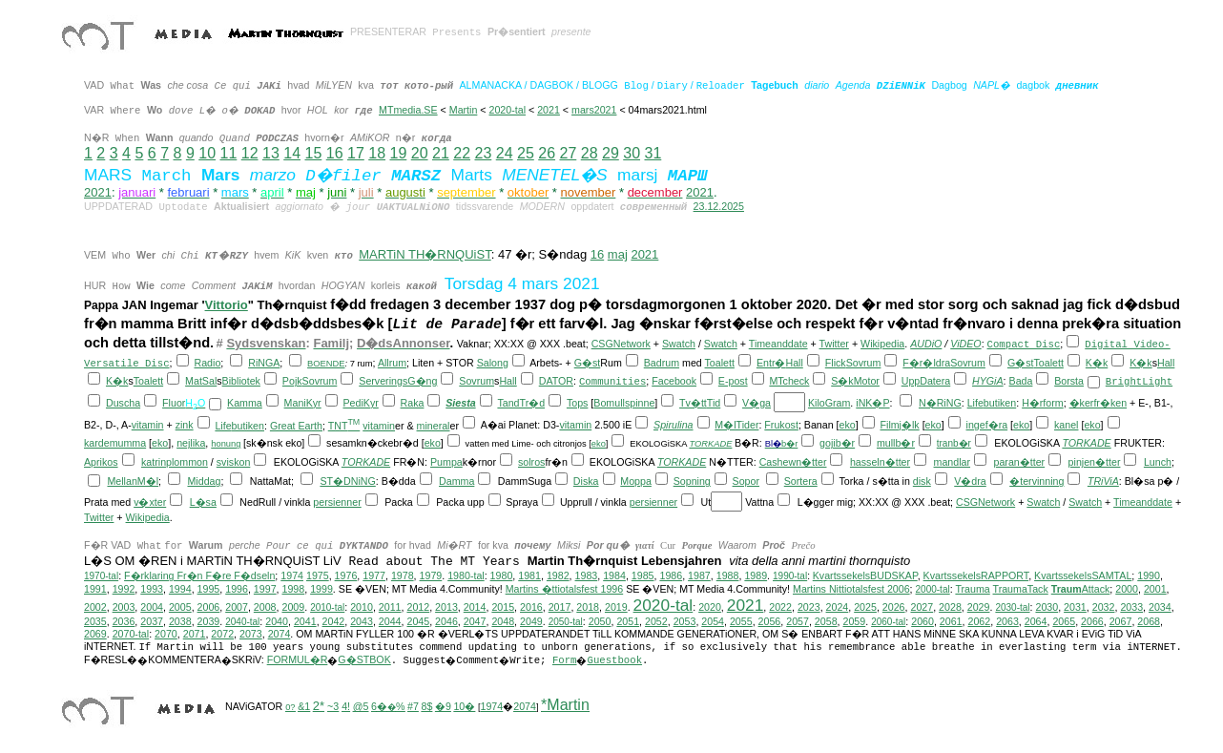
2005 (180, 607)
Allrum (392, 362)
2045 (417, 621)
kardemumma (115, 443)
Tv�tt (693, 402)
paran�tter (1019, 462)
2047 (475, 621)
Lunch (1157, 462)
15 (312, 153)
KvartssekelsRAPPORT (976, 575)
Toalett (720, 362)
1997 (265, 589)
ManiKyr (302, 402)
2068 (1148, 621)
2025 (865, 607)
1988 (727, 575)
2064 (1036, 621)
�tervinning (1036, 481)
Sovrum (863, 362)
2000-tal (933, 589)
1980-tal (466, 575)
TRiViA (1103, 481)
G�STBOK (364, 659)
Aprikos (101, 462)
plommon (187, 462)
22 (461, 153)
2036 (124, 621)
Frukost (781, 424)
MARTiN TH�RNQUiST (424, 254)
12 (250, 153)
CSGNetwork (621, 343)
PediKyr (360, 402)
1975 (317, 575)
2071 (194, 633)
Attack (1080, 589)
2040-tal (242, 622)
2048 (502, 621)
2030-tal (1012, 607)
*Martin (565, 705)
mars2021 (593, 109)
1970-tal (101, 576)
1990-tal (790, 576)
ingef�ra (987, 424)
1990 (1148, 575)
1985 (643, 575)
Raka (413, 402)
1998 (293, 589)
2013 (446, 607)
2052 (656, 621)
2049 (531, 621)
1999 (321, 589)
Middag (203, 481)
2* (318, 706)
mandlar (952, 462)
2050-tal (566, 622)
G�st (587, 362)
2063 (1007, 621)
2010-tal (327, 607)
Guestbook (614, 660)
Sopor (746, 481)
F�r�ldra (926, 362)
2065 (1063, 621)
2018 (587, 607)
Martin (463, 109)
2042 (333, 621)
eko (848, 424)
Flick (835, 362)
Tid (713, 402)
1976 (346, 575)
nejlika (190, 443)
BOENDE (325, 363)
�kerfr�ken (1098, 402)
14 (292, 153)
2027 (921, 607)
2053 (685, 621)
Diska (586, 481)
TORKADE (710, 444)
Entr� (771, 362)
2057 (797, 621)
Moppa (636, 481)
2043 (361, 621)
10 (207, 153)
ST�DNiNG (347, 481)
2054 (712, 621)
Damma (456, 481)
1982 (558, 575)
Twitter (834, 343)
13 (271, 153)
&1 (304, 706)
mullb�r (896, 443)
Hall (793, 362)
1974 (291, 575)
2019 (616, 607)
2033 (1131, 607)
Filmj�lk (900, 424)
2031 (1075, 607)
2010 (361, 607)
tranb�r (954, 443)
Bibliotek (241, 381)
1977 (374, 575)
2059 (854, 621)
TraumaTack (1020, 589)
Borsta (1069, 381)
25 (525, 153)
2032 (1103, 607)
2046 (446, 621)
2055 (741, 621)
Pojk (292, 381)
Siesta (460, 402)
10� (464, 706)
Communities (612, 381)
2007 (236, 607)
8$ (426, 706)
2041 (305, 621)
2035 (95, 621)
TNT (344, 425)
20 (419, 153)
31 (652, 153)
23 (482, 153)
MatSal (201, 381)
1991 (95, 589)
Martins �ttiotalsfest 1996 (565, 589)
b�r (789, 444)
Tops (578, 402)
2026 (893, 607)
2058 (826, 621)
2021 (548, 109)
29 (610, 153)
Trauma (972, 589)
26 (546, 153)
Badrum (661, 362)
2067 (1120, 621)
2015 (502, 607)
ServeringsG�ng (398, 381)
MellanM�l (132, 481)
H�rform (1043, 402)
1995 (208, 589)
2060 (922, 621)
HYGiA (988, 381)
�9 (443, 706)
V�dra (970, 481)
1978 (402, 575)
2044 (390, 621)
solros (531, 462)
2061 (951, 621)
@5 (361, 706)
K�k (1097, 362)
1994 (180, 589)
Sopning (692, 481)
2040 (276, 621)
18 (376, 153)
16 (334, 153)
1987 (699, 575)
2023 (809, 607)
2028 (950, 607)
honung (225, 444)
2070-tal (131, 633)
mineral (433, 425)
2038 (180, 621)
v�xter (150, 502)
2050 (600, 621)
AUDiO (926, 343)
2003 (124, 607)
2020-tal (508, 109)
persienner (337, 502)
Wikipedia (882, 343)
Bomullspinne (623, 402)
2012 (417, 607)
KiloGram (829, 402)
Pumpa (446, 462)
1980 (501, 575)
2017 (560, 607)
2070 (166, 633)
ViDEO (965, 343)
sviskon (234, 462)
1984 (614, 575)
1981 (529, 575)
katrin (153, 462)
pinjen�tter (1094, 462)
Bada (1021, 381)
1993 (151, 589)
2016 (531, 607)
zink (185, 424)
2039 (208, 621)
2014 (475, 607)
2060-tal (888, 622)
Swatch (678, 343)
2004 (151, 607)
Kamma (244, 402)
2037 (151, 621)
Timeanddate (778, 343)
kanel (1066, 424)
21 (440, 153)
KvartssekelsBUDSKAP (865, 575)
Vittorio (226, 305)
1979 (431, 575)
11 (228, 153)
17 (355, 153)
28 (589, 153)
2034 (1160, 607)
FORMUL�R (297, 659)
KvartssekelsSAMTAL (1082, 575)
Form (564, 660)
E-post (733, 381)
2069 (95, 633)
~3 (333, 706)
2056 (769, 621)
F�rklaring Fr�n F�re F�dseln (199, 575)
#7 (413, 706)
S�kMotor (855, 381)
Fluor (173, 402)
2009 (292, 607)
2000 (1126, 589)
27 (567, 153)
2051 (627, 621)
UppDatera (926, 381)
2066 (1092, 621)
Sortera (801, 481)
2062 (978, 621)
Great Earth (296, 425)
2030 (1046, 607)
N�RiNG (940, 402)
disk (922, 481)
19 (397, 153)
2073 (250, 633)
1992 (124, 589)
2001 (1155, 589)
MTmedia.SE (408, 109)
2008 (265, 607)
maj (618, 254)
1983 (586, 575)
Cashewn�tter (793, 462)
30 (631, 153)
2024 (837, 607)
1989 (755, 575)
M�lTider (736, 424)
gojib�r (837, 443)
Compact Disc (1024, 344)
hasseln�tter (880, 462)
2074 (279, 633)
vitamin (148, 424)
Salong (492, 362)
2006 (208, 607)
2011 (390, 607)
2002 (95, 607)
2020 (709, 607)
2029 (978, 607)
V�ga (756, 402)
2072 (222, 633)
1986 (670, 575)
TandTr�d (521, 402)
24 (504, 153)
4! (346, 706)
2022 (780, 607)
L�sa (203, 502)
